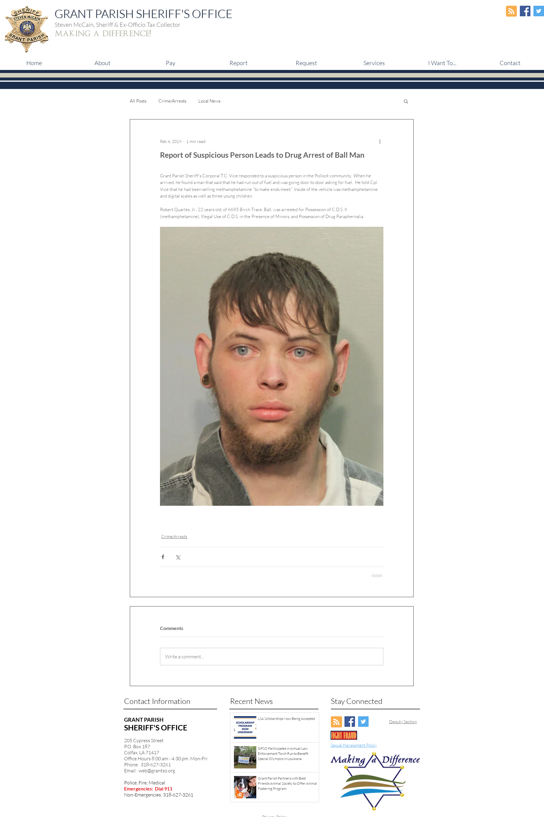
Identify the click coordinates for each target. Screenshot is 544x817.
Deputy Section (403, 721)
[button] (170, 63)
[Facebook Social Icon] (525, 11)
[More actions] (379, 141)
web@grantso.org (157, 771)
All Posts (138, 101)
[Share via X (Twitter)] (178, 557)
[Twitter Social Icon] (538, 11)
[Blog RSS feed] (511, 11)
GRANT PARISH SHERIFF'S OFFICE (143, 14)
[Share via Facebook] (163, 557)
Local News (209, 101)
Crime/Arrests (172, 101)
